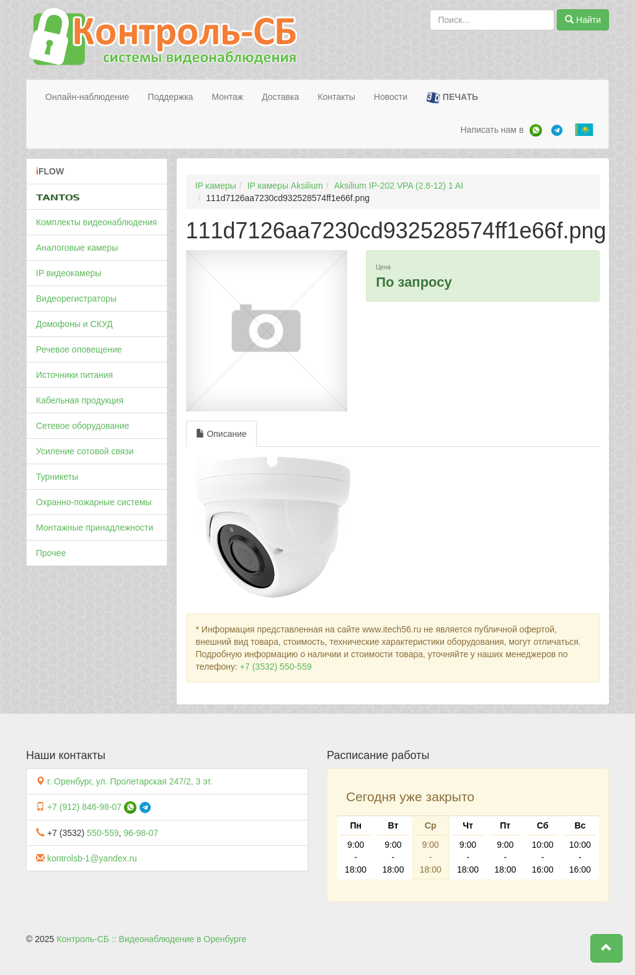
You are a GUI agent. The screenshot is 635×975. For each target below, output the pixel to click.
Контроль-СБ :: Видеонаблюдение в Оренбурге (151, 939)
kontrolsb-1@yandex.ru (92, 858)
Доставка (280, 97)
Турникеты (57, 477)
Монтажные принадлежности (94, 527)
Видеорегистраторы (76, 298)
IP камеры (215, 186)
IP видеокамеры (68, 273)
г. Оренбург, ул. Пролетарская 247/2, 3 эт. (130, 781)
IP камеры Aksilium (285, 186)
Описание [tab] (221, 434)
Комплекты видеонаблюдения (96, 222)
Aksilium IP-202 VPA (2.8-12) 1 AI (398, 186)
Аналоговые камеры (77, 248)
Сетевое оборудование (82, 426)
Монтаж (227, 97)
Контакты (336, 97)
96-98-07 (140, 833)
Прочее (51, 553)
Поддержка (170, 97)
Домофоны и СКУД (74, 324)
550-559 (102, 833)
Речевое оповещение (79, 349)
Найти (583, 20)
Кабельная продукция (79, 400)
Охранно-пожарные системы (93, 502)
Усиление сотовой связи (85, 451)
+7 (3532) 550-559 (276, 667)
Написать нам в (491, 130)
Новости (390, 97)
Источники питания (74, 375)
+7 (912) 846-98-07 (84, 807)
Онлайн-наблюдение (87, 97)
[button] (606, 948)
